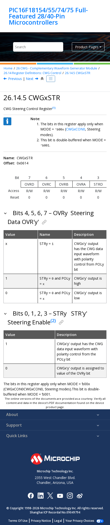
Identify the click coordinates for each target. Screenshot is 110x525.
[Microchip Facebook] (31, 494)
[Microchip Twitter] (50, 494)
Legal (61, 519)
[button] (6, 212)
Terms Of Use (20, 519)
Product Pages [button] (86, 47)
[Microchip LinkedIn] (40, 494)
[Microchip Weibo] (80, 494)
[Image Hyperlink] (60, 494)
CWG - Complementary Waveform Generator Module (56, 68)
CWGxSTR (77, 73)
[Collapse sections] (42, 78)
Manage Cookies (80, 519)
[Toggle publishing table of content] (50, 79)
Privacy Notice (44, 519)
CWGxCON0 (75, 129)
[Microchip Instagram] (70, 494)
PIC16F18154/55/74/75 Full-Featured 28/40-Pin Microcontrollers (48, 16)
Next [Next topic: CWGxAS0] (29, 78)
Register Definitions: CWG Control (32, 73)
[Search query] (38, 47)
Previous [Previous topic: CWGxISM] (15, 78)
